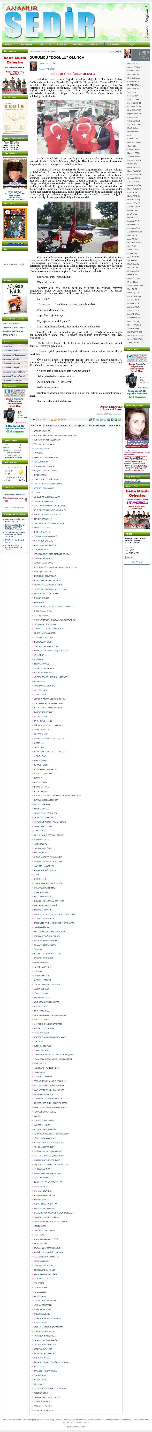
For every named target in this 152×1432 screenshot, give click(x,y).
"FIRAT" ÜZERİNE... (42, 1011)
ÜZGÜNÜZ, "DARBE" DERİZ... (46, 818)
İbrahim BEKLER (134, 160)
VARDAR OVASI (40, 1244)
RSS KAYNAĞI (114, 45)
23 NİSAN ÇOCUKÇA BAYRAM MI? (48, 1151)
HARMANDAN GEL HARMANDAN (47, 1173)
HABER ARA (26, 45)
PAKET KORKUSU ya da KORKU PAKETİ (50, 1107)
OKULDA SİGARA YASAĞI (44, 1230)
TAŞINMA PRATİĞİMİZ (43, 848)
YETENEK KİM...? (41, 1393)
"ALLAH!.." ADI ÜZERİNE (44, 1028)
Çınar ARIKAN (133, 81)
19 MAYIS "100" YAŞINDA (44, 668)
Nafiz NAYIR (132, 235)
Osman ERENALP (48, 51)
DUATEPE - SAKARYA (43, 1077)
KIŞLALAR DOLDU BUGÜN (45, 945)
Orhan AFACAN (133, 167)
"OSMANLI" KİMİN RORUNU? (46, 457)
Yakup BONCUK (134, 121)
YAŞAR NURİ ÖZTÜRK (43, 826)
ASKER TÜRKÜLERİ (42, 1402)
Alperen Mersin (133, 343)
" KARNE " (38, 493)
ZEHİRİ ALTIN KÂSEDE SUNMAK (47, 1318)
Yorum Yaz (66, 425)
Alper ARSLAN (133, 239)
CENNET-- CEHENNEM (43, 958)
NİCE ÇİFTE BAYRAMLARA (45, 1345)
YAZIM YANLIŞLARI (42, 528)
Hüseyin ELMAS (133, 321)
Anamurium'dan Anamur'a (15, 355)
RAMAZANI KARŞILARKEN (45, 686)
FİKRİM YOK (134, 553)
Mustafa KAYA (133, 225)
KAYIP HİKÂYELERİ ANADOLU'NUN (48, 585)
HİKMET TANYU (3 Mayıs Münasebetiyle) (50, 589)
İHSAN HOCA (39, 1235)
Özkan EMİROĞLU (135, 339)
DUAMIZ (37, 875)
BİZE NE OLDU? (40, 1006)
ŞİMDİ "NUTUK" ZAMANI (44, 1208)
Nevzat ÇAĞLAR (134, 325)
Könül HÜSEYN (133, 192)
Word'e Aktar (114, 425)
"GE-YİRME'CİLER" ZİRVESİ (45, 905)
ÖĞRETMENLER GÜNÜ (43, 563)
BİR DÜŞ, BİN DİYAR (42, 910)
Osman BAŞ (132, 164)
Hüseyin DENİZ (133, 89)
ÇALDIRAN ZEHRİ (41, 1261)
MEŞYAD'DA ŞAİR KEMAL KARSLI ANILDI (16, 520)
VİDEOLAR (62, 45)
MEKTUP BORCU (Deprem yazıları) (48, 484)
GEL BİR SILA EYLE (42, 550)
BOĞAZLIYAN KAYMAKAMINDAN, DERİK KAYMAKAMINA (57, 796)
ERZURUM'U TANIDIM (43, 1406)
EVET (131, 547)
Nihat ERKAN (132, 268)
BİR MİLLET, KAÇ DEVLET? (45, 1353)
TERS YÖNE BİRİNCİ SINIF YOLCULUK (50, 1081)
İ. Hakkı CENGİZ (134, 149)
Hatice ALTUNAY (134, 189)
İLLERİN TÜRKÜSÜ (42, 989)
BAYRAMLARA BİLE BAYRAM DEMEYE (50, 932)
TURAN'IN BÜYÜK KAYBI (44, 1331)
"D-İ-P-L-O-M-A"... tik (42, 532)
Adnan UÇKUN (133, 307)
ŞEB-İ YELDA (39, 1042)
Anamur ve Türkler (12, 351)
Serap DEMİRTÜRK (135, 285)
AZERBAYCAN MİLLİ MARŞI (45, 941)
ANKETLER (78, 45)
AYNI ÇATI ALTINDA (42, 1169)
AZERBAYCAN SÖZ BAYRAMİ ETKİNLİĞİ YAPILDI (13, 547)
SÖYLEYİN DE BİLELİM (43, 1411)
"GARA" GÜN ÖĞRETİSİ (43, 541)
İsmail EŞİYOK (133, 293)
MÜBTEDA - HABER (42, 1125)
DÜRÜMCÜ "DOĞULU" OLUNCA (47, 936)
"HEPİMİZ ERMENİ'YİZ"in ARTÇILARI (49, 1143)
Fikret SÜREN (133, 71)
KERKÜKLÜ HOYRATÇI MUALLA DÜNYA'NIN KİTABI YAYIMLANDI (14, 527)
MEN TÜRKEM (40, 1226)
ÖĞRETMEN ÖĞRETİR (43, 1266)
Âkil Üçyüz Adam (40, 1292)
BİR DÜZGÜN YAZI (41, 1200)
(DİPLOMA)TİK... (40, 475)
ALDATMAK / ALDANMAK (44, 866)
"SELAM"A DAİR (40, 717)
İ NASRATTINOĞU (135, 332)
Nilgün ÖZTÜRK (133, 278)
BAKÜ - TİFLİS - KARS (43, 721)
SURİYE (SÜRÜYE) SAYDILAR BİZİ (48, 857)
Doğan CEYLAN (133, 221)
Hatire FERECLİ (133, 196)
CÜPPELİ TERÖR (41, 993)
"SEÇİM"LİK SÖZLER (42, 980)
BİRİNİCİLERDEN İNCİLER (44, 1270)
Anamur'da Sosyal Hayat (14, 372)
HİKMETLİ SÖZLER (42, 449)
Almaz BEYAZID (133, 203)
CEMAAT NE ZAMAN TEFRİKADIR (48, 1099)
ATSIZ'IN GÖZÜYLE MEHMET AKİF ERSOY (51, 554)
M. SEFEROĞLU (134, 85)
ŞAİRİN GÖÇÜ (40, 681)
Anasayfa (8, 346)
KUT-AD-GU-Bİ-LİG (41, 892)
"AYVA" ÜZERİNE (41, 791)
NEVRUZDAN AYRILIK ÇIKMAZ (46, 1002)
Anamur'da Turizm (12, 363)
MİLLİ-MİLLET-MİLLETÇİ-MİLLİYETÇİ (49, 1156)
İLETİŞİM (130, 45)
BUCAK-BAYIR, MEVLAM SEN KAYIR (49, 901)
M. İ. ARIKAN (132, 282)
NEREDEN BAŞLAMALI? (44, 488)
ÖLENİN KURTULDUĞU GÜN (46, 479)
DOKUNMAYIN (40, 1375)
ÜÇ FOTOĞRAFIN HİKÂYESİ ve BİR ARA (50, 677)
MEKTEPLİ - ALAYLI (42, 1020)
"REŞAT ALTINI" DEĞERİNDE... (46, 471)
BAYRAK (37, 1116)
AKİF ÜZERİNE (40, 1296)
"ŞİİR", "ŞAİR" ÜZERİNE (43, 572)
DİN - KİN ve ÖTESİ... (42, 1358)
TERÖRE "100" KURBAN (44, 919)
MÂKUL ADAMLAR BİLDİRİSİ (45, 1274)
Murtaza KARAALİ (134, 243)
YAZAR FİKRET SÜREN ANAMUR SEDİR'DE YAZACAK (15, 534)
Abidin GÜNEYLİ (134, 296)
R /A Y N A (38, 778)
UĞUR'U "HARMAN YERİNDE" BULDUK (50, 699)
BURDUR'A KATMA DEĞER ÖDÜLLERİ (50, 752)
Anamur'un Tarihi (11, 359)
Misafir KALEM (133, 264)
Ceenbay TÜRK (133, 178)
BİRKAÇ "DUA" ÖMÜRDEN (45, 633)
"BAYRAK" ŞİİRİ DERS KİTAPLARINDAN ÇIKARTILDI (55, 435)
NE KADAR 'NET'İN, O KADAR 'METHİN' (50, 1389)
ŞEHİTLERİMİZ (40, 695)
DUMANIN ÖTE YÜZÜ (43, 1046)
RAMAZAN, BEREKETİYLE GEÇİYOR (49, 739)
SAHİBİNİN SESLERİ (42, 1309)
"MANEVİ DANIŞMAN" (43, 519)
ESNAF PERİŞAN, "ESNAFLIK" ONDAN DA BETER (54, 607)
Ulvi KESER (132, 289)
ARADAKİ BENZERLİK (43, 1305)
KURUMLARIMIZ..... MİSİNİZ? (46, 800)
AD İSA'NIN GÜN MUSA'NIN (45, 1129)
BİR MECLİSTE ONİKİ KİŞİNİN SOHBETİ (50, 1103)
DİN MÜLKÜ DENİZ (41, 1050)
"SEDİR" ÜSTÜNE (41, 1380)
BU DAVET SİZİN (40, 765)
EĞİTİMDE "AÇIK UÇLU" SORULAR (48, 725)
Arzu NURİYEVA (134, 182)
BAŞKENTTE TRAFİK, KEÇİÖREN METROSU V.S (54, 923)
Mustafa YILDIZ (133, 303)
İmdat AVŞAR (132, 210)
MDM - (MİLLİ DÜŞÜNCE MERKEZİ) (48, 1327)
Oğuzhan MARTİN (134, 114)
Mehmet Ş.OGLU (134, 271)
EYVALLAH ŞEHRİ (41, 976)
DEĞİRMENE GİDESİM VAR (45, 624)
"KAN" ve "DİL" (40, 1367)
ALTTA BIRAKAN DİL (42, 967)
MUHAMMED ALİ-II (41, 840)
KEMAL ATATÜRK (41, 462)
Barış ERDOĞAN (134, 314)
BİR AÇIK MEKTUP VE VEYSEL (47, 594)
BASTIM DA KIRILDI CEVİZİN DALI (48, 515)
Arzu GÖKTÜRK (133, 124)
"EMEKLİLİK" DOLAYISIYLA (45, 576)
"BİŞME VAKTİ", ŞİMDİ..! (43, 642)
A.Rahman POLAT (134, 232)
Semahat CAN (133, 311)
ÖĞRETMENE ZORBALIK (44, 444)
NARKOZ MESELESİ (42, 431)
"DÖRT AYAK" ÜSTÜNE (43, 897)
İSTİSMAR (38, 971)
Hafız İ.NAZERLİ (134, 171)
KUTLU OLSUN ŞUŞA (43, 611)
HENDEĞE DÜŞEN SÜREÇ (45, 1112)
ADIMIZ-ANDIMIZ (41, 1323)
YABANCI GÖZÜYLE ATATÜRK (46, 1340)
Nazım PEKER (133, 74)
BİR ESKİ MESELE (41, 809)
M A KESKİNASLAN (135, 336)
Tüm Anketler (137, 562)
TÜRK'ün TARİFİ (40, 1288)
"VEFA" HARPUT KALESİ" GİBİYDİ (48, 708)
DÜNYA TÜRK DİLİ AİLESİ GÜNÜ (47, 440)
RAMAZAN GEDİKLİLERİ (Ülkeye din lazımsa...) (53, 1362)
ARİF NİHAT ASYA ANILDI (44, 774)
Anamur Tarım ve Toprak (14, 376)
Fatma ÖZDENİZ (134, 103)
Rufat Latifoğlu (133, 117)
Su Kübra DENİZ (134, 318)
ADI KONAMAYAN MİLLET (44, 1195)
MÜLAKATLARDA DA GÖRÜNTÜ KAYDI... (51, 506)
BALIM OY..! (38, 1384)
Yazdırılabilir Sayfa (96, 425)
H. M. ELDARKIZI (134, 110)
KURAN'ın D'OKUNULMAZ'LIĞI (46, 1257)
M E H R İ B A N (40, 756)
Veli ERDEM (132, 260)
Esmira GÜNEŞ (133, 139)
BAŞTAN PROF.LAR (42, 998)
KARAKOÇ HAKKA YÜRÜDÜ (45, 1371)
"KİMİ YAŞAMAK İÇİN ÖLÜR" (45, 545)
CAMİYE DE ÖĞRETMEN (44, 501)
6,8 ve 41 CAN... (40, 655)
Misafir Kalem (132, 128)
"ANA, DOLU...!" (40, 1064)
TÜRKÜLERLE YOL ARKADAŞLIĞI (48, 883)
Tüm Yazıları (36, 425)
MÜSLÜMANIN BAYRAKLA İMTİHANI (49, 1085)
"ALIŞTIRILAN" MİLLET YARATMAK (48, 861)
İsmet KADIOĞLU (134, 185)
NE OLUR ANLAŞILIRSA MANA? (47, 497)
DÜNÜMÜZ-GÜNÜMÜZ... (44, 558)
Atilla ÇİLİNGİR (133, 99)
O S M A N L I (39, 743)
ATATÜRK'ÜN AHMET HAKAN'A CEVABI (50, 822)
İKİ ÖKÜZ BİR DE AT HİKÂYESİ (46, 1217)
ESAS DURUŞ (39, 831)
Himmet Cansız (133, 78)
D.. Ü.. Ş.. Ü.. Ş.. (40, 879)
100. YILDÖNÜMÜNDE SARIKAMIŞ (48, 1024)
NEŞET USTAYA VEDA (43, 1349)
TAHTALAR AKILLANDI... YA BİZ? (47, 1397)
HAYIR (131, 550)
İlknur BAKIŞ (132, 217)
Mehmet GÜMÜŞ (134, 228)
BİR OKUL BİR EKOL (42, 804)
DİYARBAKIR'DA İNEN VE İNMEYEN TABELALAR (54, 1213)
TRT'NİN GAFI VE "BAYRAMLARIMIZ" (49, 629)
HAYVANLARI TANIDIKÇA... (45, 1336)
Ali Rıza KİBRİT (133, 300)
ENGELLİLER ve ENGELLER (45, 1204)
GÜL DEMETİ (39, 1283)
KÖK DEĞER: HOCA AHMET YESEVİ (49, 703)
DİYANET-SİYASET (41, 598)
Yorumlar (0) (51, 425)
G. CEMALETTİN (134, 107)
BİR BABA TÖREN (41, 963)
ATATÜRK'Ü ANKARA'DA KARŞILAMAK (50, 1037)
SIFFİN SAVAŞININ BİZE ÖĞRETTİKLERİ (50, 1222)
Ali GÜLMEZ (132, 214)
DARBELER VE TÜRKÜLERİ (45, 813)
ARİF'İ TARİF (39, 602)
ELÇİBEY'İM (39, 659)
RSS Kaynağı (68, 1422)
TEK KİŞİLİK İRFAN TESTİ (44, 1147)
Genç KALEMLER (134, 142)
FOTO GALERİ (44, 45)
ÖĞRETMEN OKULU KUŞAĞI (46, 536)
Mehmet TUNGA (134, 275)
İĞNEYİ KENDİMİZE (42, 1314)
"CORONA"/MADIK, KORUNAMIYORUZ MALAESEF (55, 620)
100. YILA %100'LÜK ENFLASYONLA (49, 523)
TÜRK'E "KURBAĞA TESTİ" (45, 1138)
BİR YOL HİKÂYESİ (41, 664)
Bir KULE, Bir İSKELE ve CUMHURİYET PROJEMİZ (54, 914)
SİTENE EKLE (95, 45)
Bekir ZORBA (132, 96)
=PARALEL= (39, 453)
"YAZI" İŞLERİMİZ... (41, 616)
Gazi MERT (132, 146)
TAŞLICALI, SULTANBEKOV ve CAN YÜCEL (51, 1165)
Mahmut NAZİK (133, 132)
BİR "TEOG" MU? (41, 734)
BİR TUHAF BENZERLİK (43, 1094)
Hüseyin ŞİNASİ (133, 64)
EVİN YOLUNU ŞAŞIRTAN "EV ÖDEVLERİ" (51, 1134)
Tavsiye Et (79, 425)
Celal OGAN (132, 246)
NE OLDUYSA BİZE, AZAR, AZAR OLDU (50, 510)
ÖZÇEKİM (38, 949)
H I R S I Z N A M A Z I (42, 730)
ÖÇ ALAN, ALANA (41, 1279)
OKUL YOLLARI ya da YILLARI (46, 646)
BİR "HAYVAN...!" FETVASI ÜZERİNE (49, 835)
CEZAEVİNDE (39, 1072)
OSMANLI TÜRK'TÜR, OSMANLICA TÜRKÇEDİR (53, 1055)
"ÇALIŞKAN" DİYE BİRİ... (44, 673)
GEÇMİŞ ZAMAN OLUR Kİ (44, 1121)
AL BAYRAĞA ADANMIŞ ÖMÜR (46, 1239)
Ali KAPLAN (132, 253)
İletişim (86, 1422)
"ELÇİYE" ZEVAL (40, 782)
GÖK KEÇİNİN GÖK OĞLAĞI (45, 1301)
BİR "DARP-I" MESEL (42, 853)
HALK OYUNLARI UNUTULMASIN (47, 580)
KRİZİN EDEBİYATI (41, 1187)
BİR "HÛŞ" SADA (40, 690)
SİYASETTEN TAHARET (43, 1178)
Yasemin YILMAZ (134, 157)
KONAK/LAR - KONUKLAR (44, 466)
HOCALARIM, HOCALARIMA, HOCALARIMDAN (53, 1059)
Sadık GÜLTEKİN (134, 328)
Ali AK (129, 135)
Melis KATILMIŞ (133, 200)
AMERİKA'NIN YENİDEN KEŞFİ (46, 1068)
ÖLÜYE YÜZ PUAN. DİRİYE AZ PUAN (49, 1090)
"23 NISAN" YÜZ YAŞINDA (44, 637)
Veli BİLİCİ (131, 92)
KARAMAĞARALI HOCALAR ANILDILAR (50, 1015)
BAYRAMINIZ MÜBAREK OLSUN (47, 1248)
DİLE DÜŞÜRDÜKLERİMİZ (44, 888)
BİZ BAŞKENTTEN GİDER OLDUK (48, 954)
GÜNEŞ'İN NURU (134, 175)
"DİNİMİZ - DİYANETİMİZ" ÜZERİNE (48, 1252)
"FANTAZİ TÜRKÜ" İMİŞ (43, 712)
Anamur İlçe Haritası (13, 380)
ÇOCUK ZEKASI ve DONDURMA (47, 984)
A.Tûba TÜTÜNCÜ (134, 207)
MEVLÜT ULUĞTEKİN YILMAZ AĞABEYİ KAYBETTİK (55, 567)
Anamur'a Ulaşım (11, 368)
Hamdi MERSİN (133, 153)
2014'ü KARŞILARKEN (43, 1191)
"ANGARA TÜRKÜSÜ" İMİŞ (45, 870)
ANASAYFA (10, 45)
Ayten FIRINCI (133, 250)
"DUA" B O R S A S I (42, 787)
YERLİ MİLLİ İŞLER (41, 927)
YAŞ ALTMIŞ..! (39, 747)
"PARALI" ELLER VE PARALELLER (48, 1182)
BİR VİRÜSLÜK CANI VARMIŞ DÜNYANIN (51, 651)
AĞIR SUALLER (40, 760)
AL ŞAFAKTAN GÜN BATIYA (45, 769)
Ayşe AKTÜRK (133, 257)
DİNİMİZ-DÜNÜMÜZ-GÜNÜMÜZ (47, 1160)
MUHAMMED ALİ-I (41, 844)
